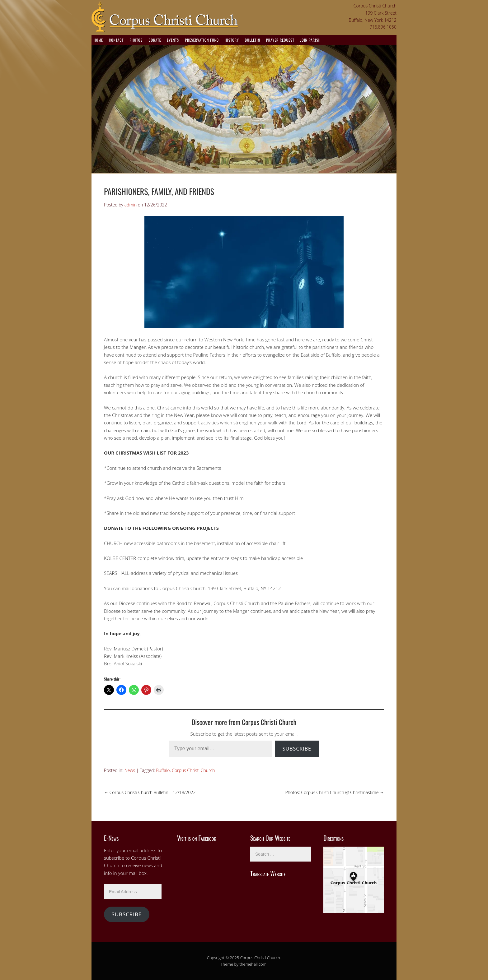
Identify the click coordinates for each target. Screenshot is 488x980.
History (232, 40)
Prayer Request (280, 40)
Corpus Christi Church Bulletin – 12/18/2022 (149, 792)
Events (173, 40)
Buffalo (163, 770)
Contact (116, 40)
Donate (154, 40)
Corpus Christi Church (193, 770)
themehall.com (253, 964)
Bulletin (252, 40)
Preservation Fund (202, 40)
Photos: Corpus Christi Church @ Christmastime (334, 792)
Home (98, 40)
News (129, 770)
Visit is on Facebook (196, 838)
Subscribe (297, 748)
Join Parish (310, 40)
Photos (136, 40)
